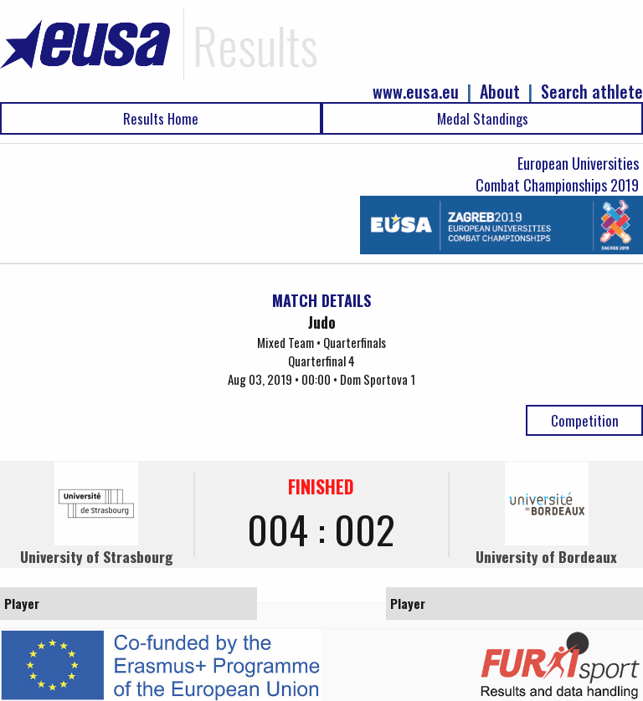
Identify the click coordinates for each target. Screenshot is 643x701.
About (500, 91)
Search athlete (592, 91)
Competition (585, 420)
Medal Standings (482, 118)
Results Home (160, 118)
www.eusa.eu (416, 91)
